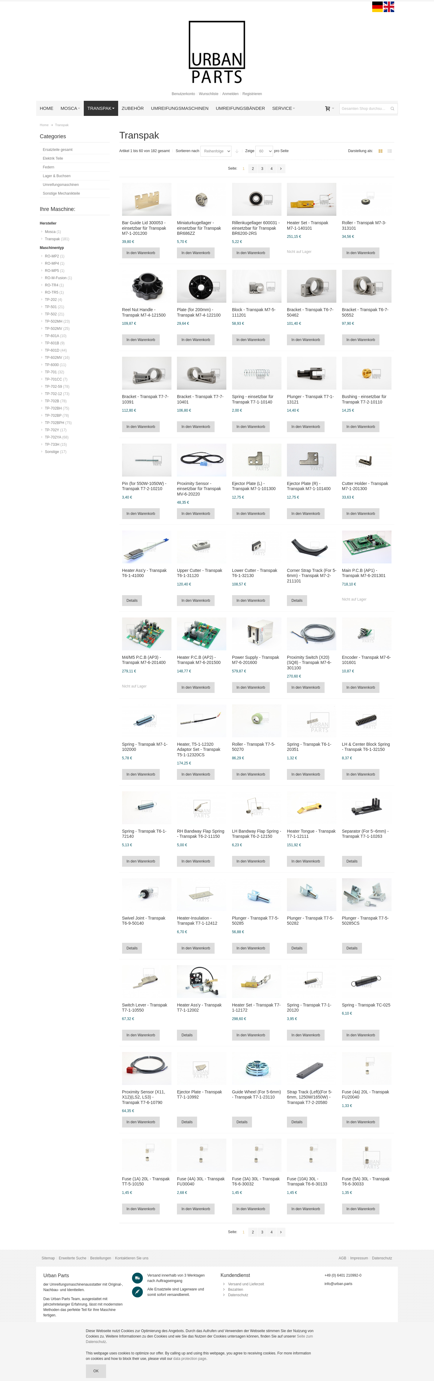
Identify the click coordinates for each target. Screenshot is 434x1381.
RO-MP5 (54, 271)
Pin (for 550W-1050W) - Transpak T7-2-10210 (144, 486)
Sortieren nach (187, 151)
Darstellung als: (360, 151)
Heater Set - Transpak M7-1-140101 (307, 225)
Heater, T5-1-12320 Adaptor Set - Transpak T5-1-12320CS (198, 749)
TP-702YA (56, 437)
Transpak (57, 239)
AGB (342, 1258)
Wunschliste (208, 94)
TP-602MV (57, 358)
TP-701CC (56, 379)
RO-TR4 (54, 285)
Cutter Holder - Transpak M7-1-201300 (365, 486)
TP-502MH (57, 321)
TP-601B (54, 343)
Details (132, 600)
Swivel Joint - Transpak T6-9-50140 (143, 921)
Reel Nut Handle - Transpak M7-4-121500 (144, 312)
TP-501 (54, 307)
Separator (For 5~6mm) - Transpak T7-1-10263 (365, 834)
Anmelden (230, 94)
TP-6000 (55, 365)
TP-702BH (57, 408)
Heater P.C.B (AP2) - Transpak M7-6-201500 (199, 660)
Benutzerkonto (183, 94)
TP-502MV (57, 329)
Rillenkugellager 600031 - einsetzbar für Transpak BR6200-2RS (256, 227)
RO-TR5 (54, 292)
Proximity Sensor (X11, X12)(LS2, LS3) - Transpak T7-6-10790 (143, 1097)
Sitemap (48, 1258)
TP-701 (54, 372)
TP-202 (53, 300)
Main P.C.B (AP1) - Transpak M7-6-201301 (364, 573)
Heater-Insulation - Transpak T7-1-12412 (197, 921)
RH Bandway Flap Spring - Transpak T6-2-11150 (200, 834)
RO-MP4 (54, 263)
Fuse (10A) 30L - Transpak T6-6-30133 (307, 1181)
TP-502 (54, 314)
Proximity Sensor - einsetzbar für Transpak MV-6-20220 (199, 488)
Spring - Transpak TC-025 (366, 1005)
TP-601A (55, 336)
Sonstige (55, 452)
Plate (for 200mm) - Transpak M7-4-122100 (199, 312)
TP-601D (56, 350)
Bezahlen (235, 1289)
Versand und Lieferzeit (246, 1284)
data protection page (189, 1359)
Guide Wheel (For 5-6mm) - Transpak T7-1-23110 (256, 1094)
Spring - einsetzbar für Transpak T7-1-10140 (253, 399)
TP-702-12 (57, 394)
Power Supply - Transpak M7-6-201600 (255, 660)
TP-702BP (57, 415)
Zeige (249, 151)
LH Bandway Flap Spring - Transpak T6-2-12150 (256, 834)
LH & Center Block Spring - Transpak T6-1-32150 (366, 747)
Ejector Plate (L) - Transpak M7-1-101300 (254, 486)
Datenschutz (382, 1258)
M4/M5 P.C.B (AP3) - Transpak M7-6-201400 (144, 660)
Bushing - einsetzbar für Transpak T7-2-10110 (364, 399)
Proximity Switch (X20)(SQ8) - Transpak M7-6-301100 (309, 662)
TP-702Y (56, 430)
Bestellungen (100, 1258)
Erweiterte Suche (72, 1258)
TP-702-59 (57, 386)
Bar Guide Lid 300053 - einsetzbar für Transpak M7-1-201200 (144, 227)
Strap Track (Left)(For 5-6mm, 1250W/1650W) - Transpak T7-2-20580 (309, 1097)
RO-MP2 (54, 256)
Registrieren (252, 94)
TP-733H (56, 444)
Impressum (359, 1258)
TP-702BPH (58, 423)
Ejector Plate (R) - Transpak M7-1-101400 (309, 486)
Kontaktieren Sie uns (132, 1258)
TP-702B (56, 401)
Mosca (53, 232)
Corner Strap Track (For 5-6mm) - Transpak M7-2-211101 (311, 575)
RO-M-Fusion (58, 278)
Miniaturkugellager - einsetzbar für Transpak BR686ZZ (199, 227)
